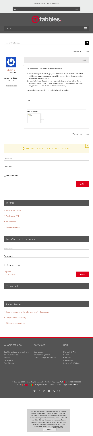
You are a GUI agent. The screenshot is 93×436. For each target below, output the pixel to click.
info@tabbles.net (53, 3)
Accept (50, 429)
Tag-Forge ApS (58, 382)
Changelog (8, 360)
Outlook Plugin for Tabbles (45, 357)
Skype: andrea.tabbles (70, 385)
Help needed (11, 221)
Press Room (68, 360)
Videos (7, 357)
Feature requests (13, 227)
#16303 (83, 60)
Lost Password (10, 274)
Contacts (67, 357)
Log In (82, 184)
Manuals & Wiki (69, 352)
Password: (8, 167)
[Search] (87, 43)
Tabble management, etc (15, 323)
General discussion (13, 210)
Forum (66, 355)
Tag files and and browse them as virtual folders (16, 353)
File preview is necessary (16, 317)
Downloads (38, 352)
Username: (8, 159)
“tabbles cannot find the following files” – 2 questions (27, 312)
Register (7, 271)
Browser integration (42, 355)
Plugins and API (12, 216)
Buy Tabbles (9, 363)
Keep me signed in (13, 175)
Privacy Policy (58, 426)
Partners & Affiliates (71, 363)
